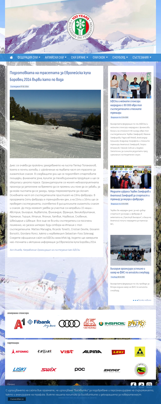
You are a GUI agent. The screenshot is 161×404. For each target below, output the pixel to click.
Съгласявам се (17, 399)
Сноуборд (114, 277)
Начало (11, 384)
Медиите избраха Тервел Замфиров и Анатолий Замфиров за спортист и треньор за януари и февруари (130, 195)
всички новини (144, 300)
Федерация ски (116, 117)
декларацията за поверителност (121, 394)
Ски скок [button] (99, 57)
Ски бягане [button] (78, 57)
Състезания (15, 86)
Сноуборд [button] (118, 57)
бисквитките (89, 394)
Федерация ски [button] (27, 57)
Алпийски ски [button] (54, 57)
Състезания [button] (141, 57)
